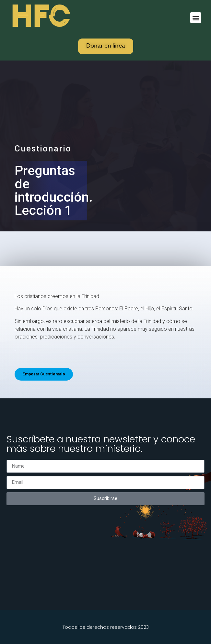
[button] (195, 17)
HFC (40, 17)
